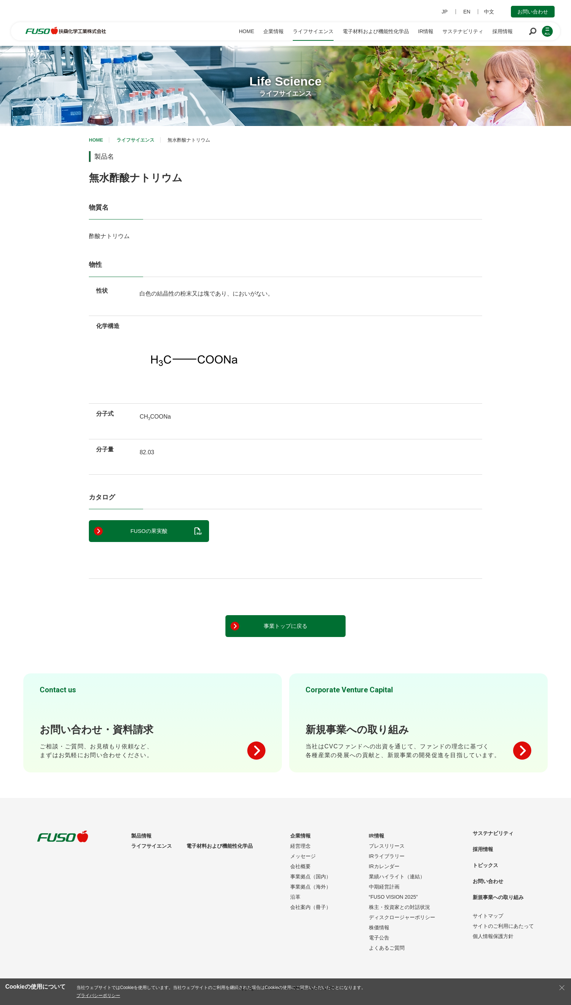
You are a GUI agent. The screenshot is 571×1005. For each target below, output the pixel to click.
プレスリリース (387, 846)
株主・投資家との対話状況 (399, 907)
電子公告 (379, 938)
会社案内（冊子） (310, 907)
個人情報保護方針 (493, 936)
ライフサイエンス (135, 140)
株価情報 (379, 927)
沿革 (295, 897)
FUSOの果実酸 (149, 531)
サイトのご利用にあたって (503, 926)
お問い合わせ (532, 12)
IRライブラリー (387, 856)
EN (466, 11)
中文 (489, 11)
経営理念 (300, 846)
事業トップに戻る (285, 626)
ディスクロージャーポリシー (402, 917)
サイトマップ (488, 916)
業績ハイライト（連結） (397, 876)
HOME (96, 140)
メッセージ (303, 856)
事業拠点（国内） (310, 876)
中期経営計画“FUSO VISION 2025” (393, 892)
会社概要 (300, 866)
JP (445, 11)
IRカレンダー (384, 866)
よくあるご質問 (387, 948)
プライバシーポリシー (98, 995)
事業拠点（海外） (310, 887)
